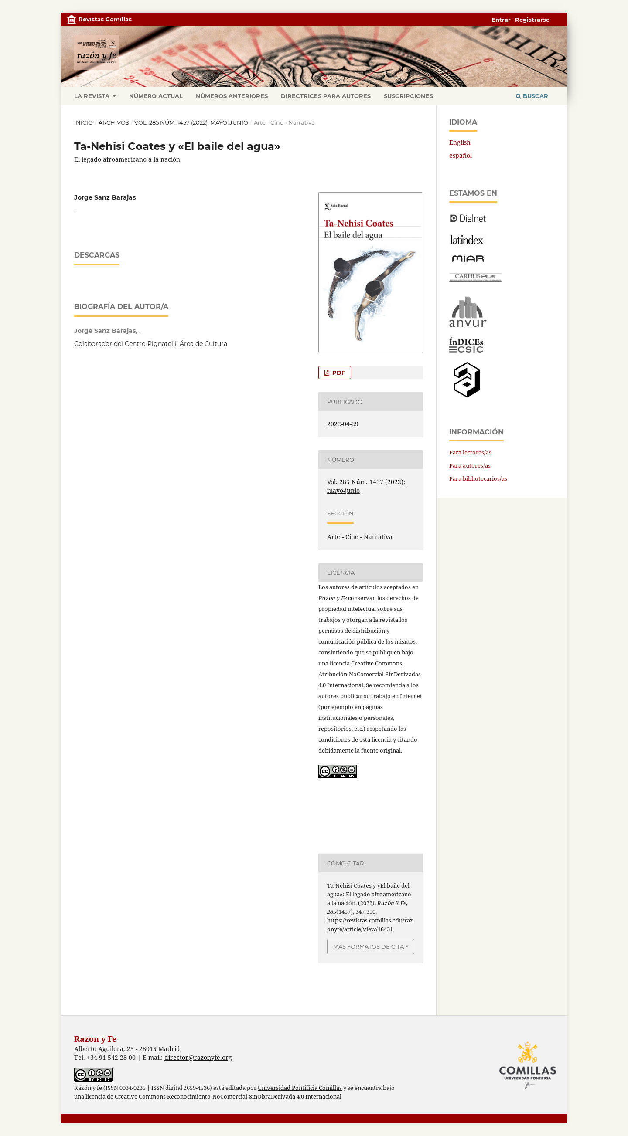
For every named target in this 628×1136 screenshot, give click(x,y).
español (460, 155)
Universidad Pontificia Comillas (300, 1088)
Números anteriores (232, 95)
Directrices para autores (326, 95)
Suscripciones (408, 95)
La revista (92, 95)
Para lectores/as (470, 452)
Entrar (501, 19)
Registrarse (532, 19)
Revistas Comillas (105, 19)
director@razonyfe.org (198, 1057)
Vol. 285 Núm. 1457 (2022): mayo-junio (191, 122)
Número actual (156, 95)
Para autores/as (470, 465)
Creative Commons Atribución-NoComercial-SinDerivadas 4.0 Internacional (369, 674)
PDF (338, 372)
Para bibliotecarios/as (478, 478)
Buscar (532, 95)
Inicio (83, 122)
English (460, 142)
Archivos (114, 122)
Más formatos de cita (368, 946)
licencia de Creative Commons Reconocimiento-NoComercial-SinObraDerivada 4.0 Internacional (213, 1096)
